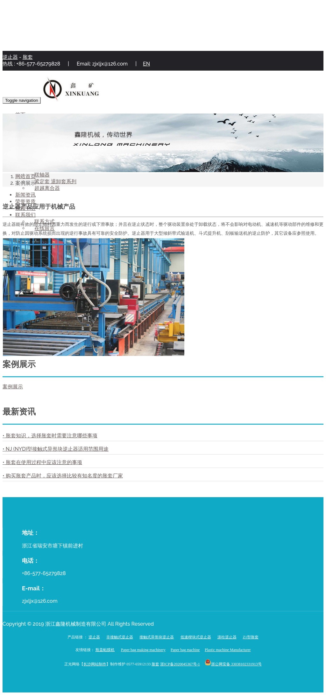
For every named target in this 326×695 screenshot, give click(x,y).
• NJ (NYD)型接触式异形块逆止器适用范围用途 (56, 449)
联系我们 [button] (25, 215)
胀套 (28, 57)
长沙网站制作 (94, 664)
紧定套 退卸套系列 (55, 181)
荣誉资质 (25, 201)
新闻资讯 (25, 195)
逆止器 (10, 57)
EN (146, 64)
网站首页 (25, 176)
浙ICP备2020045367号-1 (180, 664)
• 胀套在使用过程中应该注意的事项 (42, 462)
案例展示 (13, 387)
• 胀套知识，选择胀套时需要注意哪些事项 (50, 436)
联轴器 (42, 175)
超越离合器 (47, 188)
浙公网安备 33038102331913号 (236, 664)
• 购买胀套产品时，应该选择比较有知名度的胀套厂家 (63, 476)
